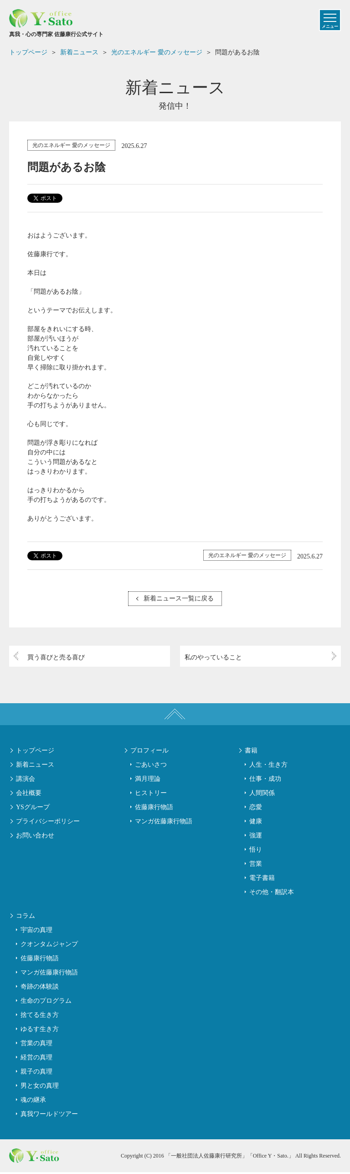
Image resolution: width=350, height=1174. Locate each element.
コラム (25, 917)
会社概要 (28, 794)
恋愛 (255, 808)
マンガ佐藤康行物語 (163, 822)
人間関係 (262, 794)
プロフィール (149, 751)
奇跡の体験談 (40, 988)
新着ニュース (35, 766)
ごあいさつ (151, 766)
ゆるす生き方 (40, 1030)
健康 (255, 822)
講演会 (25, 780)
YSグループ (33, 808)
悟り (255, 851)
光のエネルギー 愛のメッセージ (71, 145)
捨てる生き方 (40, 1016)
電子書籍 (262, 879)
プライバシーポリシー (48, 822)
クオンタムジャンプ (49, 945)
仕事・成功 (265, 780)
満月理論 (147, 780)
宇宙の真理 (36, 931)
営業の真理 (36, 1045)
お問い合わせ (35, 836)
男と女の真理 (40, 1087)
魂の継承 (33, 1101)
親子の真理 (36, 1073)
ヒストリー (151, 794)
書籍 (251, 751)
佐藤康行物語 (154, 808)
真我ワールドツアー (49, 1115)
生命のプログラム (46, 1002)
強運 (255, 836)
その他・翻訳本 (271, 893)
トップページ (35, 751)
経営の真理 (36, 1059)
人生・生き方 (268, 766)
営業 (255, 865)
